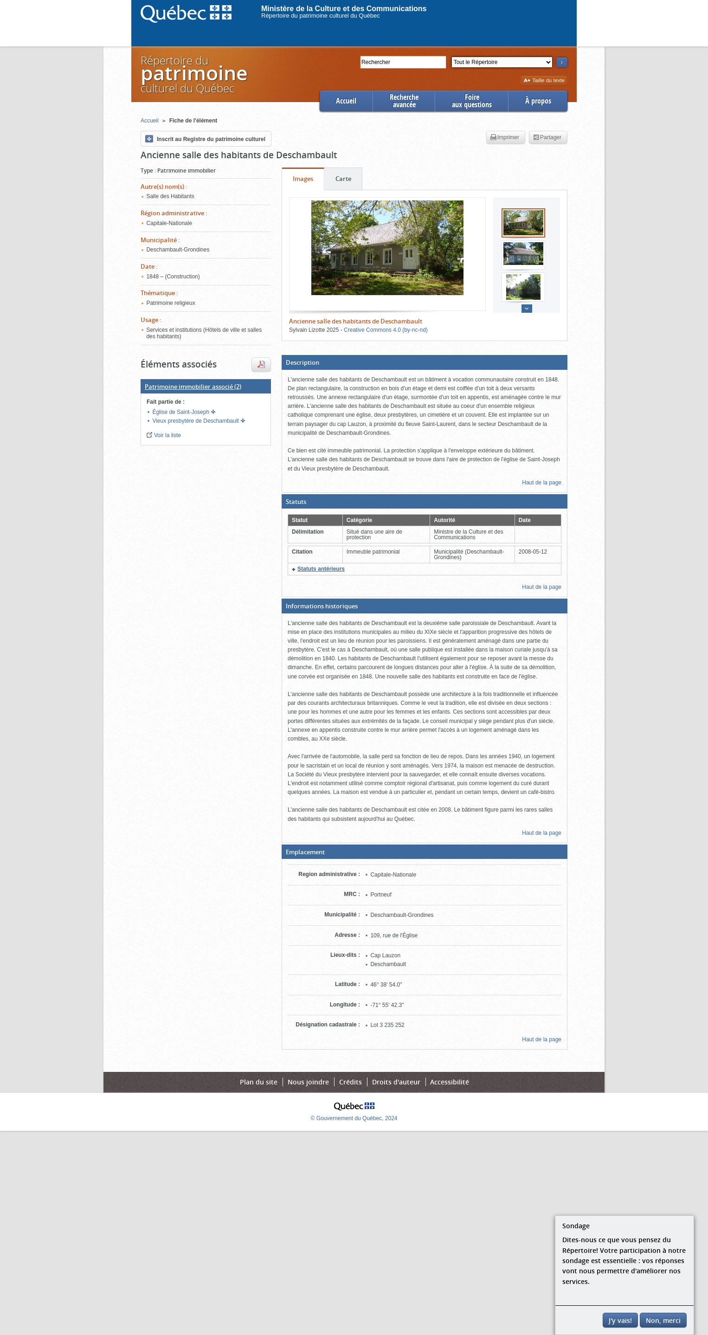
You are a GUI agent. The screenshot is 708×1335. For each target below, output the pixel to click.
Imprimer (504, 138)
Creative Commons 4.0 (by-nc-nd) (386, 330)
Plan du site (258, 1081)
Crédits (350, 1081)
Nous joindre (308, 1081)
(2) (193, 386)
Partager (547, 138)
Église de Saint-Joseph (181, 412)
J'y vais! (620, 1320)
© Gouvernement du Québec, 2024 (354, 1118)
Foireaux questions (472, 101)
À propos (538, 101)
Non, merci (663, 1320)
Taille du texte (544, 81)
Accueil (346, 101)
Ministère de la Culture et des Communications (344, 9)
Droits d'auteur (396, 1081)
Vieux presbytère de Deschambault (196, 421)
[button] (424, 362)
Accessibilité (449, 1081)
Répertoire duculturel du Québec (193, 74)
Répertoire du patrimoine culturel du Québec (320, 15)
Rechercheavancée (404, 101)
